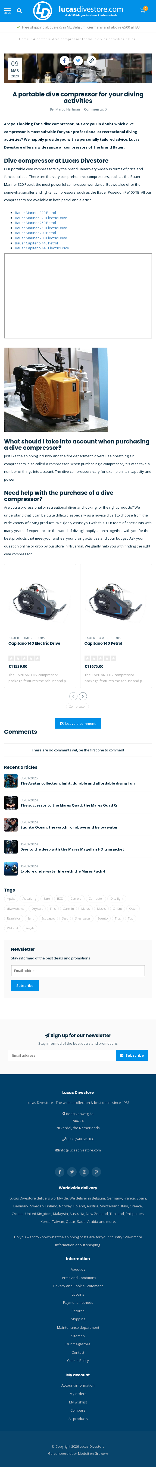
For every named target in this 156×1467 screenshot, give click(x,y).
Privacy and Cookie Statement (78, 1285)
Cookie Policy (78, 1360)
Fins (53, 908)
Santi (31, 918)
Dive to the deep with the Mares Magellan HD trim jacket (72, 849)
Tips (118, 918)
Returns (78, 1310)
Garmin (68, 908)
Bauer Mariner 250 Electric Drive (41, 227)
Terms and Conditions (78, 1277)
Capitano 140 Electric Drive (34, 643)
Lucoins (78, 1294)
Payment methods (78, 1302)
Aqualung (29, 898)
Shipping (78, 1319)
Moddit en (86, 1453)
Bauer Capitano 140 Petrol (36, 243)
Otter (133, 908)
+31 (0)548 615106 (80, 1139)
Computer (96, 898)
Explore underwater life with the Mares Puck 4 (62, 871)
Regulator (13, 918)
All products (78, 1418)
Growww (101, 1453)
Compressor (77, 706)
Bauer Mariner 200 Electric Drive (41, 237)
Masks (101, 908)
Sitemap (78, 1335)
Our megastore (78, 1344)
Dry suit (37, 908)
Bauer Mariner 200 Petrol (35, 232)
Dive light (116, 898)
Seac (65, 918)
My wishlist (78, 1402)
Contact (78, 1352)
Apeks (11, 898)
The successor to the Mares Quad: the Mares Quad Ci (68, 805)
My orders (78, 1393)
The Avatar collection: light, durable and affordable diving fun (77, 783)
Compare (78, 1410)
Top (130, 918)
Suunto (103, 918)
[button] (73, 696)
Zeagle (30, 928)
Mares (85, 908)
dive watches (15, 908)
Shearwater (83, 918)
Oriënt (117, 908)
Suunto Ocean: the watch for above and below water (69, 827)
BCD (60, 898)
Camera (76, 898)
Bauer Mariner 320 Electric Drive (41, 217)
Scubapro (48, 918)
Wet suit (12, 928)
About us (78, 1269)
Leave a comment (78, 723)
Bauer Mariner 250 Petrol (35, 222)
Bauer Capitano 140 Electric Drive (42, 247)
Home (24, 39)
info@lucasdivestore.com (80, 1150)
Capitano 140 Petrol (103, 643)
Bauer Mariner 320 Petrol (35, 212)
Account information (78, 1385)
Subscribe (24, 985)
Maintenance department (78, 1327)
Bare (46, 898)
